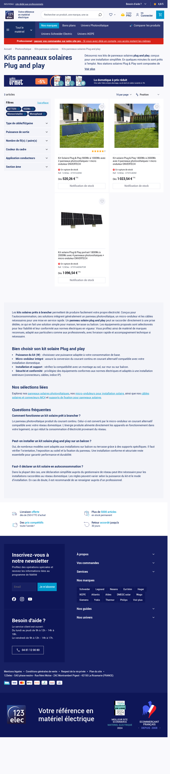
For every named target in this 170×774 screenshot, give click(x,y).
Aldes (108, 595)
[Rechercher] (100, 15)
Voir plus (90, 69)
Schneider (84, 589)
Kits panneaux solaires (46, 49)
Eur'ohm (127, 589)
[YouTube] (30, 599)
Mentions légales (13, 671)
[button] (98, 151)
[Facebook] (14, 599)
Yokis (97, 600)
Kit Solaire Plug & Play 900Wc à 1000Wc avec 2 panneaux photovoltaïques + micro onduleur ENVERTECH (81, 161)
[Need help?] (136, 4)
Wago (139, 595)
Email (17, 586)
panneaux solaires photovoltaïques (48, 393)
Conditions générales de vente (41, 671)
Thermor (110, 600)
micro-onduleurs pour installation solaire (99, 393)
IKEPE (82, 595)
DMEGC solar (124, 595)
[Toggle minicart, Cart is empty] (160, 15)
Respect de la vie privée (73, 671)
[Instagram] (22, 599)
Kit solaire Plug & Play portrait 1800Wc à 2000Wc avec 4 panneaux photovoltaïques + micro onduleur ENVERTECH (81, 255)
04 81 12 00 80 (28, 650)
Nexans (114, 589)
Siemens (83, 600)
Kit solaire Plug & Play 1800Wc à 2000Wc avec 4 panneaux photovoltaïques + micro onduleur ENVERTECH (134, 161)
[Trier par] (150, 94)
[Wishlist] (112, 14)
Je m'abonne (47, 586)
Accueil (8, 49)
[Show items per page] (124, 94)
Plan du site (95, 671)
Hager (141, 589)
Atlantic (95, 595)
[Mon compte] (144, 14)
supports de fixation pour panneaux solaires (75, 397)
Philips (123, 600)
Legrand (100, 589)
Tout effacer (43, 102)
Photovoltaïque (23, 49)
